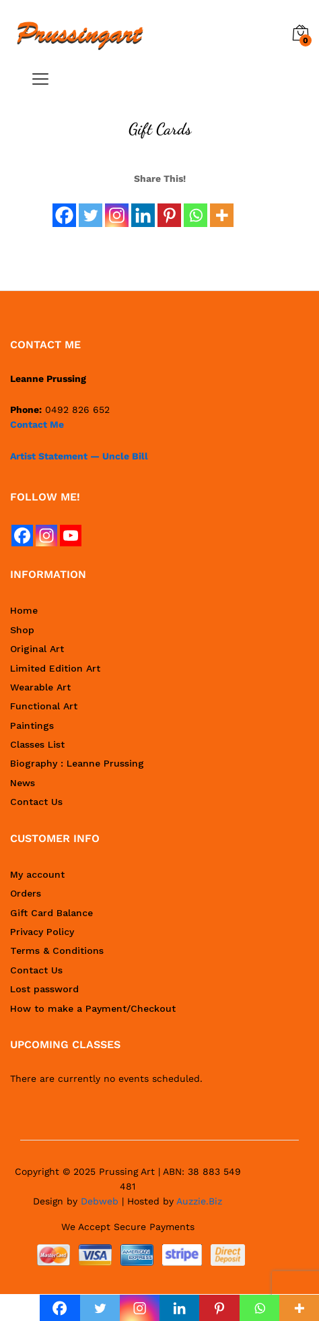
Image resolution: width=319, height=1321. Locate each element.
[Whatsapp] (195, 207)
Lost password (44, 989)
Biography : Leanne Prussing (77, 763)
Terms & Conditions (57, 950)
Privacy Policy (42, 931)
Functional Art (43, 706)
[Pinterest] (169, 207)
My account (37, 874)
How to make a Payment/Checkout (93, 1008)
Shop (22, 629)
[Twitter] (90, 207)
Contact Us (36, 801)
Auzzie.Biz (199, 1201)
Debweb (99, 1201)
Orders (25, 893)
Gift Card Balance (51, 912)
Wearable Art (40, 687)
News (22, 782)
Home (24, 610)
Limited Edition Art (55, 668)
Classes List (37, 744)
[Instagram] (117, 207)
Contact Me (37, 424)
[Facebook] (64, 207)
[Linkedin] (143, 207)
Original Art (37, 648)
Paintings (32, 725)
